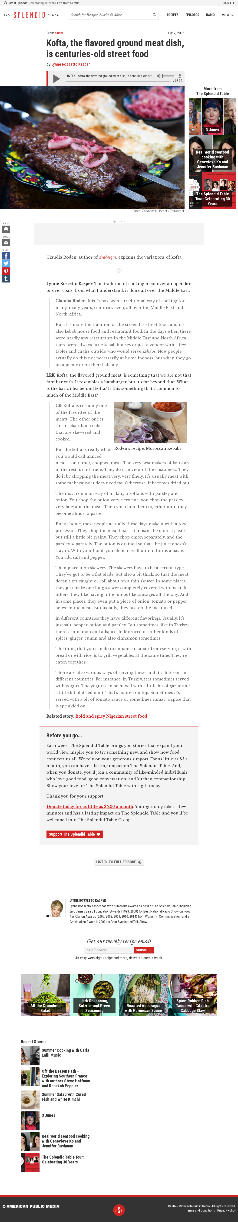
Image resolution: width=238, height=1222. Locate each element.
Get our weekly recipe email (119, 941)
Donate (229, 3)
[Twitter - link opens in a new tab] (6, 263)
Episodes (192, 15)
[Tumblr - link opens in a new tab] (6, 279)
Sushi (59, 33)
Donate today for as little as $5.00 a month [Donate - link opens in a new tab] (89, 806)
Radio (210, 15)
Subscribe (144, 950)
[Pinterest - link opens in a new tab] (6, 271)
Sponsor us (119, 221)
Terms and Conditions (200, 1210)
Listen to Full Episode (119, 862)
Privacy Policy (226, 1210)
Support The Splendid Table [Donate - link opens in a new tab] (74, 834)
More (228, 15)
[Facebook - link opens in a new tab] (6, 256)
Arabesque (107, 257)
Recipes (172, 15)
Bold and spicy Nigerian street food (111, 716)
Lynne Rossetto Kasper (70, 64)
